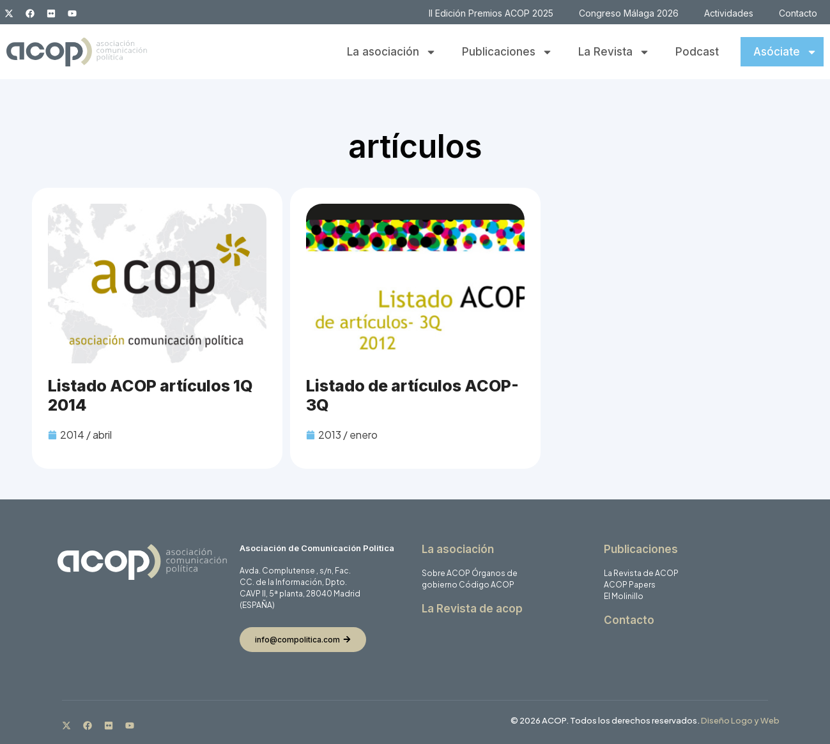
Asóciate (785, 52)
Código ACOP (486, 584)
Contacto (798, 13)
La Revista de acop (472, 608)
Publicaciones (507, 52)
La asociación (391, 52)
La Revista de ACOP (641, 573)
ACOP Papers (630, 584)
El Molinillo (623, 596)
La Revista (614, 52)
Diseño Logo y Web (740, 720)
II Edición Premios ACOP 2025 (491, 13)
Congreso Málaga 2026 (629, 13)
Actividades (728, 13)
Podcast (697, 51)
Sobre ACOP (446, 573)
